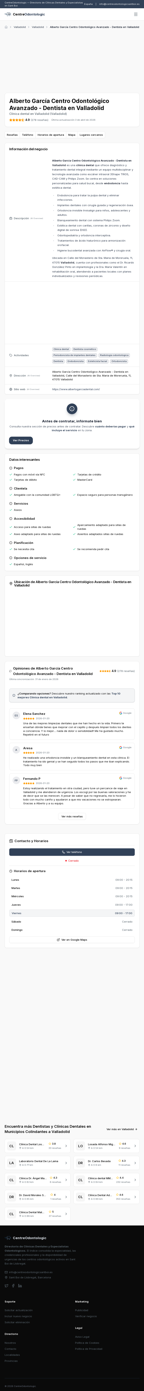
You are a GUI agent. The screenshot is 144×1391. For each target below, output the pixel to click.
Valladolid (20, 27)
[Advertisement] (72, 60)
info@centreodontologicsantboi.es (119, 4)
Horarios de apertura (51, 134)
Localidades (12, 1354)
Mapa (71, 134)
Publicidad (81, 1310)
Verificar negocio (86, 1316)
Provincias (11, 1360)
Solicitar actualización (19, 1310)
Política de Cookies (87, 1342)
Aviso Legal (82, 1336)
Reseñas (12, 134)
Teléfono (27, 134)
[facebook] (13, 1286)
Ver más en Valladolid (122, 1129)
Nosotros (10, 1342)
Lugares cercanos (91, 134)
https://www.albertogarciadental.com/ (76, 389)
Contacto (10, 1348)
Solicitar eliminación (17, 1322)
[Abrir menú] (136, 14)
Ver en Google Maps (72, 939)
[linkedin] (20, 1286)
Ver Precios (21, 440)
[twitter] (6, 1286)
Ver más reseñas (72, 816)
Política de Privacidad (88, 1348)
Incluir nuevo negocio (18, 1316)
